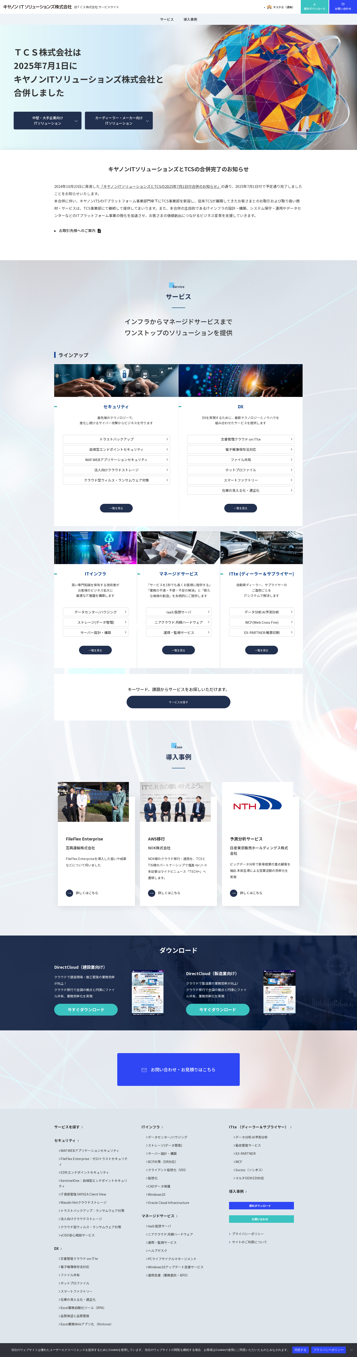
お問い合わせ (343, 8)
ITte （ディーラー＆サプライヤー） (258, 1127)
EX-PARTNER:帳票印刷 (262, 632)
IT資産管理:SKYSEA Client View (83, 1194)
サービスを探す (178, 702)
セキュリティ (65, 1140)
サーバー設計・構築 (95, 632)
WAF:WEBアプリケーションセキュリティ (116, 459)
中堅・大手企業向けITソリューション (47, 120)
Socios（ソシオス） (250, 1170)
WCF (238, 1161)
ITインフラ (151, 1127)
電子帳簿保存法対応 (240, 449)
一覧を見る (116, 508)
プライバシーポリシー (248, 1233)
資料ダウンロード (315, 8)
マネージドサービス (158, 1215)
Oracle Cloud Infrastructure (168, 1202)
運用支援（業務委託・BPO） (169, 1275)
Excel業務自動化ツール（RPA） (83, 1307)
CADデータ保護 (159, 1186)
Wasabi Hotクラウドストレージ (84, 1202)
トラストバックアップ (116, 439)
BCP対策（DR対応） (163, 1161)
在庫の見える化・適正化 (241, 490)
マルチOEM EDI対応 (249, 1178)
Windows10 (156, 1194)
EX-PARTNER (245, 1153)
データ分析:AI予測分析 (262, 612)
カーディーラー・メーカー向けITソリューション (119, 120)
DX (56, 1248)
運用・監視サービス (178, 632)
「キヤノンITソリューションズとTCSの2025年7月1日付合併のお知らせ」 (160, 186)
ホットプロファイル (240, 469)
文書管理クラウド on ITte (241, 439)
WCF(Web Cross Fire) (261, 622)
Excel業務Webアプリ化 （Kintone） (87, 1324)
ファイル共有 (241, 459)
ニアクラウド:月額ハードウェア (179, 622)
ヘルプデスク (157, 1250)
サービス (167, 19)
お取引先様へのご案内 (77, 230)
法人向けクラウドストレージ (116, 469)
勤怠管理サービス (248, 1145)
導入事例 (190, 19)
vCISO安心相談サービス (78, 1235)
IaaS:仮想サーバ (178, 612)
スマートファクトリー (241, 480)
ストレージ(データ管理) (95, 622)
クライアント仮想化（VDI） (168, 1170)
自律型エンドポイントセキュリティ (116, 449)
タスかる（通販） (281, 7)
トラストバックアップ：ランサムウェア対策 (92, 1210)
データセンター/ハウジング (95, 612)
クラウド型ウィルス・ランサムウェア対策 (116, 480)
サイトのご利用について (249, 1242)
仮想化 (153, 1178)
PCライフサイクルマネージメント (172, 1258)
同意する (301, 1350)
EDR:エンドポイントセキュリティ (85, 1172)
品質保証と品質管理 (75, 1316)
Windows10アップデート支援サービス (176, 1267)
